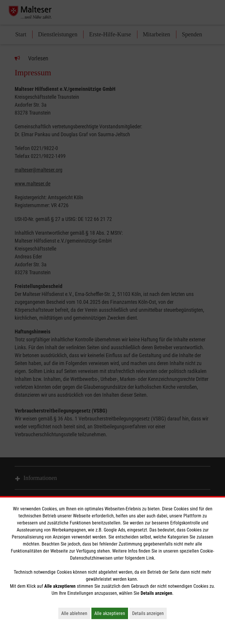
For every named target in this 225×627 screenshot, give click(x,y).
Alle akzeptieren (111, 613)
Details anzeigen (149, 613)
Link (150, 558)
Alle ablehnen (75, 613)
